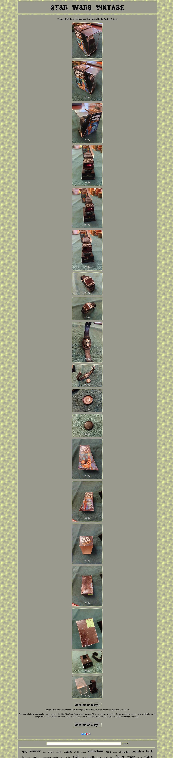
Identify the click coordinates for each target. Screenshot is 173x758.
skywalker (124, 752)
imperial (83, 752)
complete (138, 751)
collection (95, 751)
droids (59, 752)
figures (68, 751)
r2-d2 (76, 752)
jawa (44, 752)
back (149, 751)
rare (24, 751)
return (51, 752)
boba (108, 751)
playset (115, 752)
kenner (34, 751)
